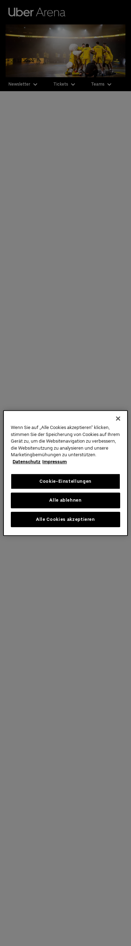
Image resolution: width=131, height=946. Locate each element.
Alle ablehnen (65, 500)
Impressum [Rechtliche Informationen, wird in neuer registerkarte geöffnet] (54, 461)
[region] (65, 473)
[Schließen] (118, 418)
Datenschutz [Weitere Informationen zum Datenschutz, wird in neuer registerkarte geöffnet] (27, 461)
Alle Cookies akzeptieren (65, 519)
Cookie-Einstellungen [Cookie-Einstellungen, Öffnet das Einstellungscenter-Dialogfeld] (65, 481)
